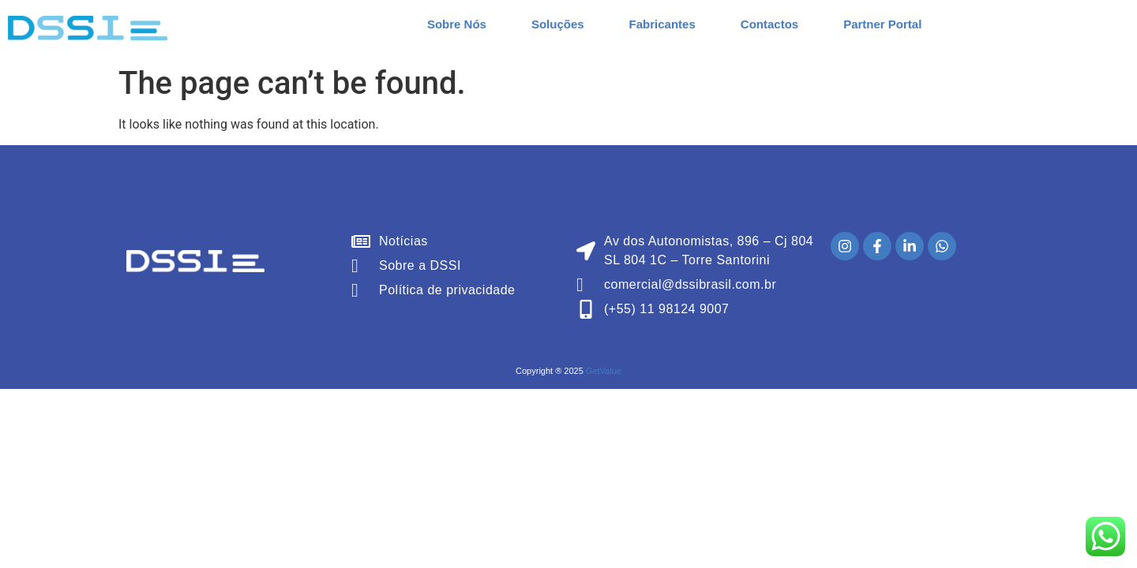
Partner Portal (882, 24)
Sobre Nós (456, 24)
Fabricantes (662, 24)
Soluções (557, 24)
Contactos (769, 24)
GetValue (603, 371)
